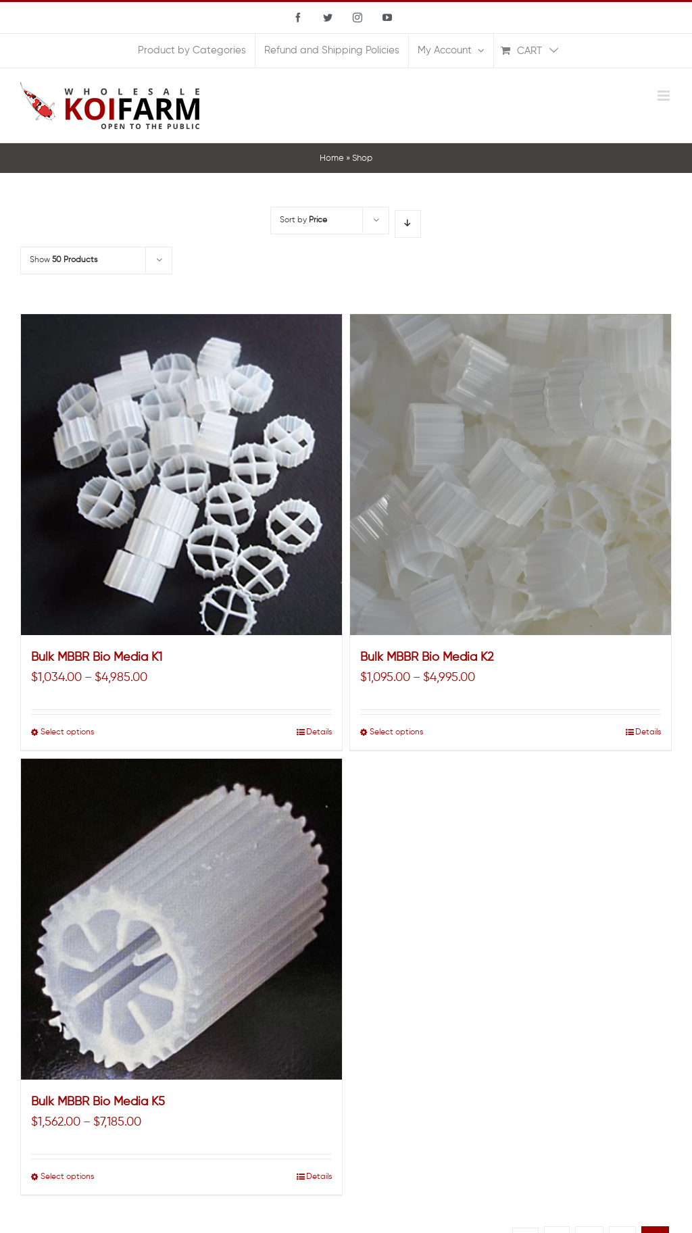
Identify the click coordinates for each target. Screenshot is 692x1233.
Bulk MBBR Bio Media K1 (96, 657)
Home (332, 158)
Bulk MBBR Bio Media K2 (426, 657)
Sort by (303, 220)
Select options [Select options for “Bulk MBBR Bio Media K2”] (396, 732)
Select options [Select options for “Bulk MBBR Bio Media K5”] (67, 1177)
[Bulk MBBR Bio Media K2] (510, 474)
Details (319, 732)
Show (63, 260)
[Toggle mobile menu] (665, 96)
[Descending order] (408, 224)
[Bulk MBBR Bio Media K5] (181, 919)
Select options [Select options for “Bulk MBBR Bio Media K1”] (67, 732)
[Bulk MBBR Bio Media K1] (181, 474)
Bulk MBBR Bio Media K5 (98, 1102)
